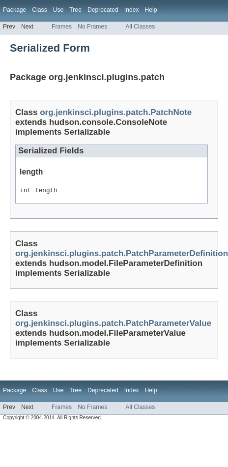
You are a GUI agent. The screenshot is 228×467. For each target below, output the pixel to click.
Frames (62, 26)
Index (131, 9)
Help (151, 9)
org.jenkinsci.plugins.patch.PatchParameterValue (113, 324)
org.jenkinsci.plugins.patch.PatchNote (116, 112)
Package (14, 9)
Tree (75, 9)
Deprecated (102, 9)
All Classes (140, 26)
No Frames (92, 26)
